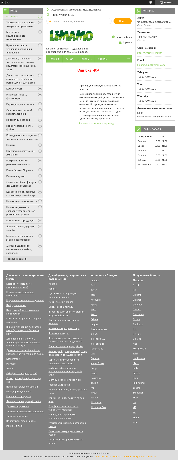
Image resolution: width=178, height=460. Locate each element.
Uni (134, 402)
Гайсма (94, 319)
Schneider (138, 392)
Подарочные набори (18, 119)
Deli (135, 329)
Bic (134, 290)
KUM (135, 353)
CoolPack (138, 324)
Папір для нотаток (16, 305)
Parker (136, 368)
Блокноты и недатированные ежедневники (15, 35)
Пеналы (10, 145)
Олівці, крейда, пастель (60, 306)
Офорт (94, 368)
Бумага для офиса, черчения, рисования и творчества (19, 49)
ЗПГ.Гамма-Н (97, 343)
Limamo (95, 280)
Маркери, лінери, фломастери (63, 328)
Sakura (136, 387)
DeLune (137, 334)
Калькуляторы (14, 88)
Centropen (138, 314)
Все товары (12, 16)
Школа (94, 397)
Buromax (137, 304)
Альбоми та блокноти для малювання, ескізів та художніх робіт (65, 371)
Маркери (11, 363)
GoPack (137, 338)
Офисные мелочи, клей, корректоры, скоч (19, 112)
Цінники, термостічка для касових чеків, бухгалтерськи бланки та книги (24, 330)
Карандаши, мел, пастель (20, 104)
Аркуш (94, 304)
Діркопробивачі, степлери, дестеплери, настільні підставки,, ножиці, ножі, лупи (23, 342)
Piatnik (136, 373)
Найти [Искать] (122, 21)
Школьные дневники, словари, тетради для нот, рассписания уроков (20, 211)
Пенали (52, 288)
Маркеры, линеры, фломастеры (16, 96)
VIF (134, 407)
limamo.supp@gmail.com (151, 64)
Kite (135, 343)
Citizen (136, 319)
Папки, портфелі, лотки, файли (22, 386)
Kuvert (94, 290)
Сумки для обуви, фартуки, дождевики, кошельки (21, 183)
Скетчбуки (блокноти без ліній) (64, 379)
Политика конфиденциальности (139, 456)
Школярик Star (98, 407)
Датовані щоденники (17, 406)
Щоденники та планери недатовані (25, 300)
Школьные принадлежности (21, 201)
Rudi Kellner (139, 382)
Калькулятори (13, 358)
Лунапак (95, 358)
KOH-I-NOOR (139, 348)
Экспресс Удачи (99, 329)
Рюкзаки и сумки (15, 176)
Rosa (93, 294)
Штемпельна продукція (18, 396)
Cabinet (137, 309)
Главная (54, 58)
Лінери (9, 368)
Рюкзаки (52, 283)
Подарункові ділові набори (21, 420)
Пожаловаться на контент (108, 456)
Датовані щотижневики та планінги (25, 411)
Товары (84, 58)
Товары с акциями (16, 258)
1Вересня (138, 280)
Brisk (93, 285)
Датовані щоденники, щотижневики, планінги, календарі (19, 249)
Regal (136, 378)
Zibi (135, 422)
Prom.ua (105, 453)
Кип (93, 353)
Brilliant (137, 294)
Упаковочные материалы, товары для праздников (20, 24)
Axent (136, 285)
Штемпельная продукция (20, 220)
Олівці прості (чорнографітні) (21, 373)
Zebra (136, 417)
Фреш (94, 392)
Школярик (96, 402)
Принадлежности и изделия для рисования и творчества (22, 137)
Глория (94, 324)
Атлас (94, 314)
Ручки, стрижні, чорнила (18, 391)
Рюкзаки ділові (14, 425)
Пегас (94, 373)
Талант (94, 382)
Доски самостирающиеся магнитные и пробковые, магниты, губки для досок (20, 79)
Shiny (135, 397)
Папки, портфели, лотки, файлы (19, 127)
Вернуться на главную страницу (96, 123)
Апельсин (96, 299)
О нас (69, 58)
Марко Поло (97, 363)
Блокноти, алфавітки (59, 384)
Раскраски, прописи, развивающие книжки (18, 162)
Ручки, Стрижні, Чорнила (19, 170)
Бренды (102, 58)
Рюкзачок (96, 378)
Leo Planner (139, 358)
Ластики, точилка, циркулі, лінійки (23, 401)
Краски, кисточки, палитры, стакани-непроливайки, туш (21, 193)
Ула (92, 387)
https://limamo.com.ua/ (149, 52)
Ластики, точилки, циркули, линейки (20, 228)
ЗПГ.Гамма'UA (98, 338)
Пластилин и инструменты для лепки (20, 152)
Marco (136, 363)
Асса (93, 309)
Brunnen (137, 299)
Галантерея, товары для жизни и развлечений (19, 237)
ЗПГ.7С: (94, 334)
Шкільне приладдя (58, 333)
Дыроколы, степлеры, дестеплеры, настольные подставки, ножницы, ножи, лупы (21, 64)
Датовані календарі (17, 416)
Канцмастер (97, 348)
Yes (134, 412)
